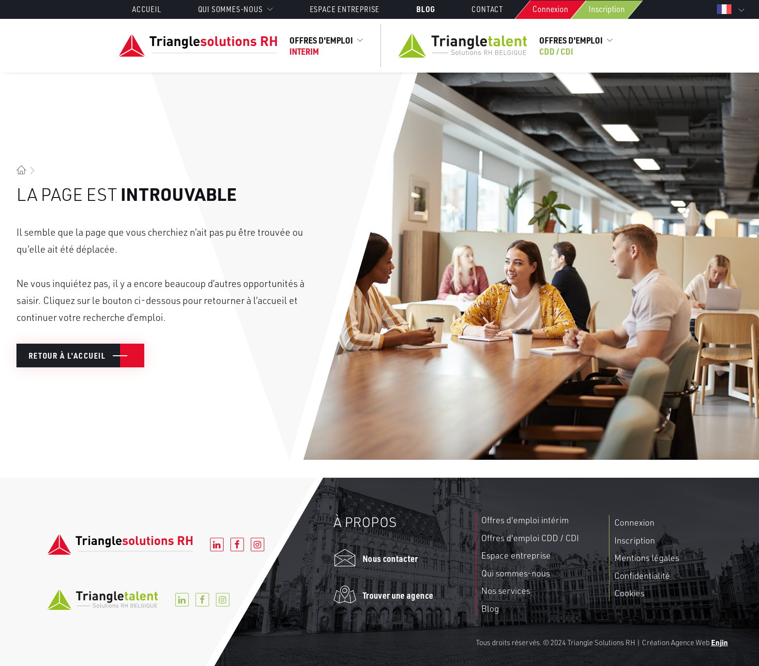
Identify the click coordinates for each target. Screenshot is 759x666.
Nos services (505, 590)
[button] (345, 562)
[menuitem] (155, 9)
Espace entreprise (345, 9)
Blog (425, 9)
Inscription (607, 8)
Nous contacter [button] (390, 558)
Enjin (719, 642)
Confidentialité (642, 575)
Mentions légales (646, 557)
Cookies (629, 593)
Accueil (146, 9)
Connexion (550, 8)
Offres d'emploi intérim (525, 520)
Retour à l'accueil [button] (67, 355)
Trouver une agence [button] (398, 595)
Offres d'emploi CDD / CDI (530, 537)
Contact (487, 9)
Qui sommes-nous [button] (235, 9)
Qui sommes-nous (515, 573)
